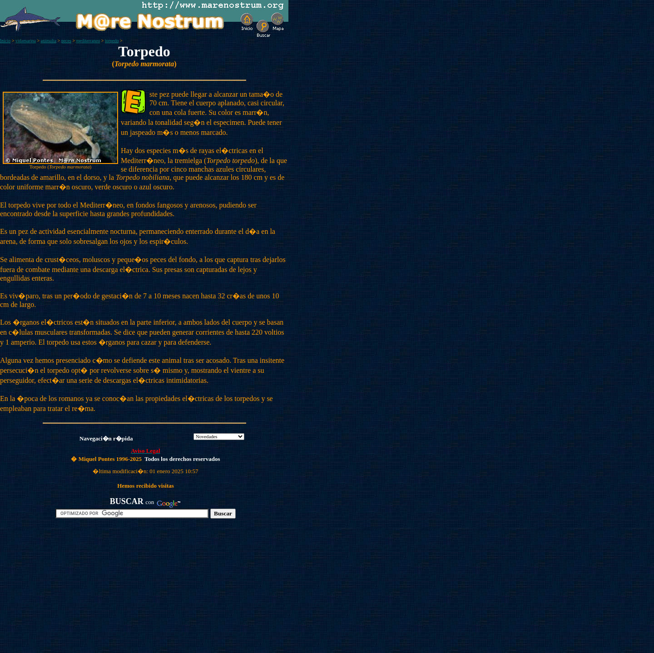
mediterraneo (88, 40)
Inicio (5, 40)
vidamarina (25, 40)
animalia (48, 40)
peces (66, 40)
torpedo (112, 40)
